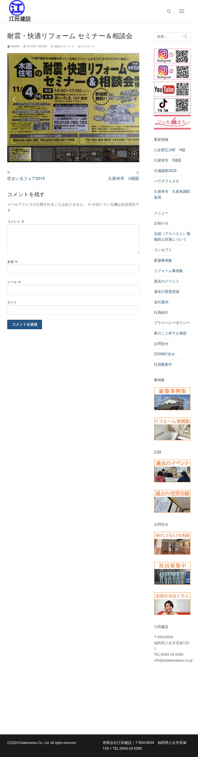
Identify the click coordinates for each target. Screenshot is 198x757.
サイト (12, 302)
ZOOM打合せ (164, 354)
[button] (14, 99)
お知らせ (161, 223)
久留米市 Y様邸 (168, 160)
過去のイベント (62, 46)
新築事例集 (163, 260)
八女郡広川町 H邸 (169, 150)
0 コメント (86, 46)
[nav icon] (182, 11)
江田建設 (20, 19)
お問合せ (161, 343)
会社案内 (161, 302)
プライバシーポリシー (172, 323)
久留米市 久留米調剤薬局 (172, 194)
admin (13, 46)
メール (14, 282)
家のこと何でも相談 (170, 333)
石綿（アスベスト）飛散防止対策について (172, 237)
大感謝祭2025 (165, 171)
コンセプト (163, 250)
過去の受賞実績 (166, 291)
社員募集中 (163, 364)
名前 (12, 261)
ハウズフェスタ (166, 181)
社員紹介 (161, 312)
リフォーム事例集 (168, 271)
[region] (73, 107)
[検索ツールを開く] (169, 11)
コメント (15, 221)
